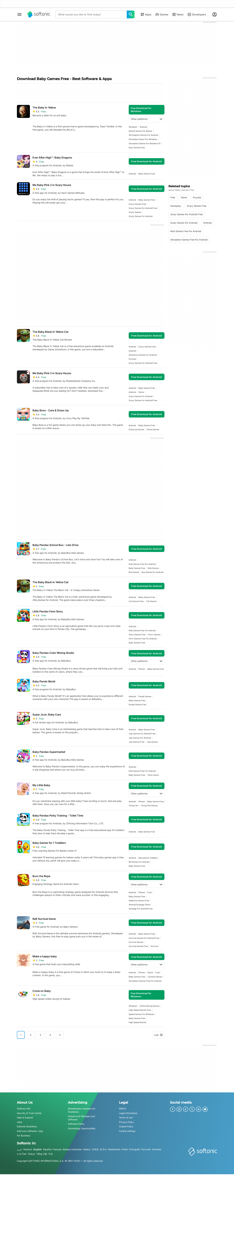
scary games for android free (143, 208)
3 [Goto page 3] (40, 1034)
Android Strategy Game (139, 904)
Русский (146, 1149)
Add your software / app (30, 1131)
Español (47, 1149)
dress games (153, 429)
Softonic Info (23, 1108)
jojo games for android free (142, 733)
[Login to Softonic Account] (214, 14)
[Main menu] (19, 14)
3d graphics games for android (143, 135)
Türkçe (31, 1153)
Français (57, 1149)
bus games (134, 572)
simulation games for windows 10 (145, 143)
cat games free (136, 601)
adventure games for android (142, 355)
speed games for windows (141, 1014)
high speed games (137, 1022)
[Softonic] (38, 14)
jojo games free (136, 742)
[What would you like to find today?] (131, 14)
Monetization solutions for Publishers (81, 1110)
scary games (135, 212)
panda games (144, 696)
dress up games (136, 429)
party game (153, 775)
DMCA (122, 1108)
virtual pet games (149, 805)
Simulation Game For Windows (143, 139)
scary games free (137, 204)
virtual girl (133, 805)
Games (161, 14)
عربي (19, 1149)
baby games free (146, 173)
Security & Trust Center (29, 1113)
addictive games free (139, 900)
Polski (125, 1149)
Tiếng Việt (41, 1153)
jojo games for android (140, 738)
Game (141, 392)
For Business (23, 1135)
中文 (50, 1153)
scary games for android (140, 216)
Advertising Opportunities (81, 1128)
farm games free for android (142, 638)
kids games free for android (142, 564)
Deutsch (27, 1149)
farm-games (154, 634)
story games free (137, 634)
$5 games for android (139, 862)
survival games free (138, 946)
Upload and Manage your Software (81, 1118)
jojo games (152, 742)
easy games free (137, 147)
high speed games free (140, 1010)
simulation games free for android (145, 981)
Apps (145, 14)
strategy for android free (141, 908)
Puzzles (132, 359)
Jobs (19, 1122)
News (177, 14)
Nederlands (114, 1149)
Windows (133, 127)
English (37, 1149)
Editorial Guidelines (27, 1126)
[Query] (91, 14)
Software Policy (76, 1123)
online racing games (149, 1006)
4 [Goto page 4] (50, 1034)
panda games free (137, 704)
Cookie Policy (126, 1126)
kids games (153, 568)
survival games (136, 942)
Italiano (87, 1149)
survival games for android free (144, 938)
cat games (151, 601)
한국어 (103, 1149)
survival (154, 946)
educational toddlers (148, 858)
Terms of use (126, 1117)
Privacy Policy (126, 1122)
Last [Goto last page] (158, 1034)
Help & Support (25, 1117)
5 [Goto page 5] (59, 1034)
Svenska (156, 1149)
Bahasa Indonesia (72, 1149)
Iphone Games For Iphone (140, 131)
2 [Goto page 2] (30, 1034)
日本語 (95, 1149)
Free (149, 892)
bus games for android (152, 572)
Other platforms (146, 119)
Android (143, 127)
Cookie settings (127, 1131)
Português (134, 1149)
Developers (196, 14)
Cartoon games (155, 976)
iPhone (141, 669)
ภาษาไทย (21, 1153)
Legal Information (128, 1113)
